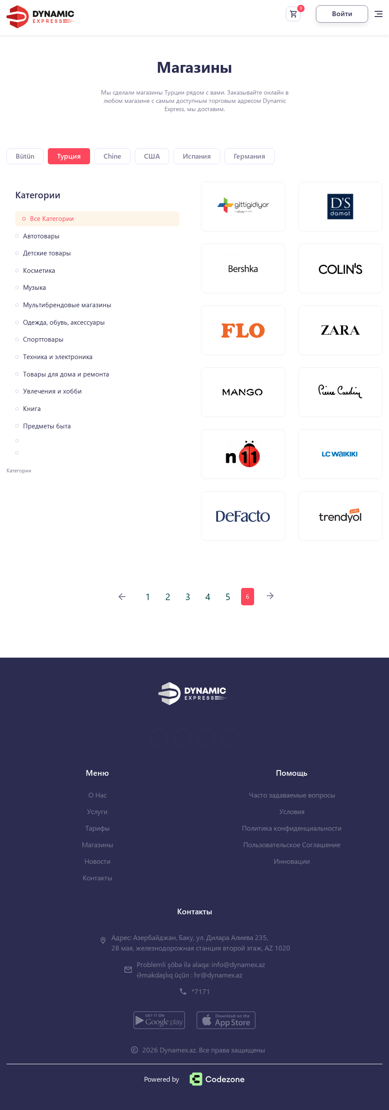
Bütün (25, 155)
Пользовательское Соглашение (291, 844)
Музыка (34, 287)
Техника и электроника (58, 357)
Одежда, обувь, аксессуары (64, 322)
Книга (32, 408)
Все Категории (52, 218)
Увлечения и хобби (52, 391)
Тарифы (97, 827)
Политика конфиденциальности (292, 827)
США (152, 155)
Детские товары (47, 253)
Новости (97, 861)
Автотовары (41, 236)
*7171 (200, 991)
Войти (342, 13)
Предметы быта (47, 426)
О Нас (97, 794)
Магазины (97, 844)
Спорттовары (43, 339)
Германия (249, 155)
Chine (112, 155)
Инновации (292, 861)
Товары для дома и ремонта (66, 374)
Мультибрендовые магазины (67, 305)
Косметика (39, 270)
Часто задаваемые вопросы (292, 794)
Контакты (97, 877)
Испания (197, 155)
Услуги (97, 811)
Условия (292, 811)
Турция (69, 155)
